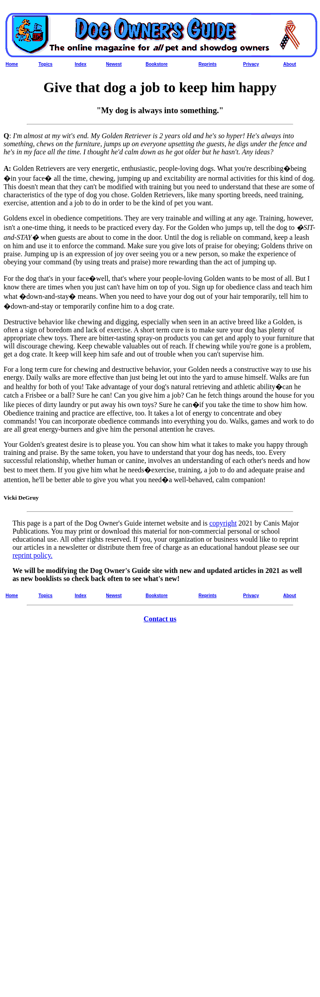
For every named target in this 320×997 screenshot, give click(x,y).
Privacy (251, 64)
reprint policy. (32, 555)
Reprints (208, 64)
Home (12, 64)
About (289, 64)
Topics (45, 64)
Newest (114, 64)
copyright (223, 523)
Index (80, 64)
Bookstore (156, 64)
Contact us (160, 619)
